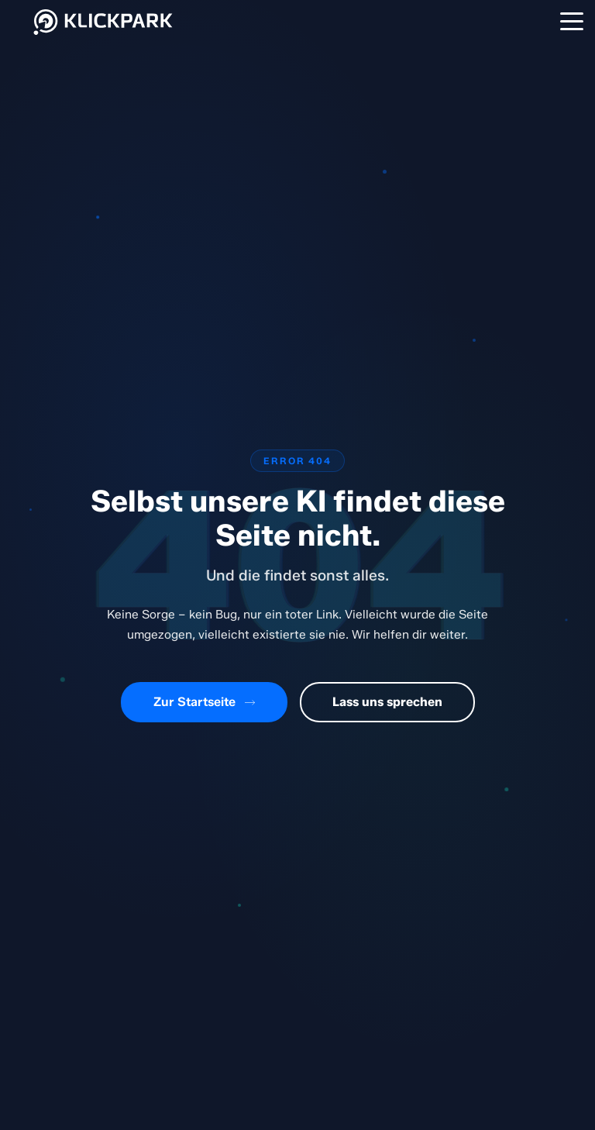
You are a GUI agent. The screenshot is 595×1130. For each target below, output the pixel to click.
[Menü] (572, 21)
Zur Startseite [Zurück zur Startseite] (204, 701)
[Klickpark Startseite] (103, 36)
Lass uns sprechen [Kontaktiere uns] (387, 701)
